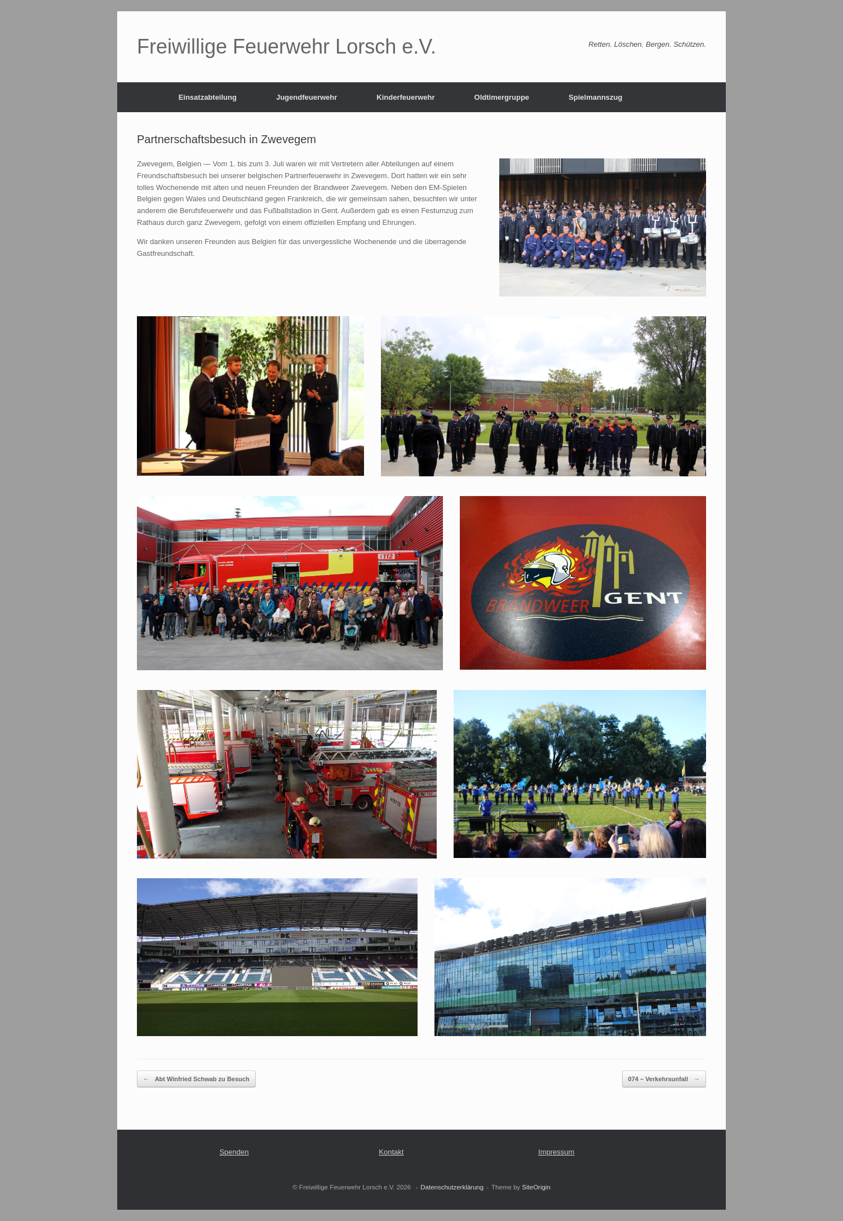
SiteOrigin (536, 1187)
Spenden (234, 1152)
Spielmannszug (595, 97)
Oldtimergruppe (502, 97)
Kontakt (391, 1152)
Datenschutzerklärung (451, 1187)
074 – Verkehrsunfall (664, 1079)
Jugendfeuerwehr (306, 97)
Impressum (556, 1152)
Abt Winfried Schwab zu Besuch (196, 1079)
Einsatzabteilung (208, 97)
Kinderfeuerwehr (405, 97)
